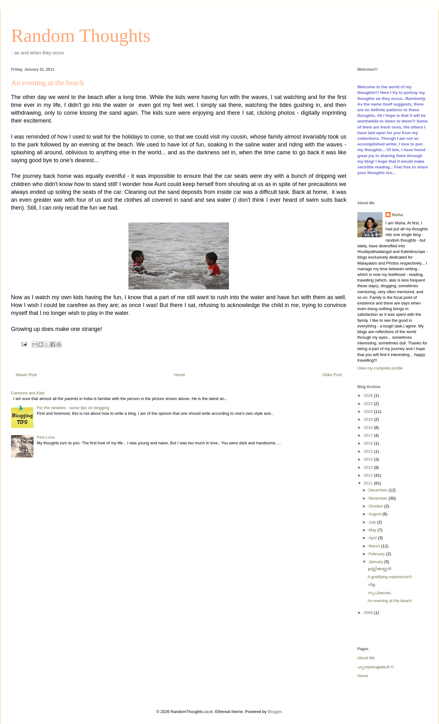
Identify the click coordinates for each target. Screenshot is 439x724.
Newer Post (26, 374)
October (376, 506)
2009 (369, 612)
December (379, 490)
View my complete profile (380, 368)
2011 (369, 483)
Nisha (397, 214)
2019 (369, 419)
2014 (369, 459)
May (373, 530)
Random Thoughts (80, 35)
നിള (371, 584)
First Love (46, 437)
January (376, 561)
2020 (369, 411)
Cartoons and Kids (28, 393)
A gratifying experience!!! (389, 576)
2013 (369, 467)
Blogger (275, 711)
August (375, 514)
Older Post (332, 374)
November (379, 498)
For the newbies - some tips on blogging (73, 407)
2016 (369, 443)
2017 (369, 435)
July (373, 522)
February (377, 553)
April (373, 537)
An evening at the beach (389, 600)
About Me (366, 657)
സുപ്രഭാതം (379, 592)
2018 (369, 427)
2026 (369, 395)
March (375, 546)
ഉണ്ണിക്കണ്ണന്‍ (379, 568)
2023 (369, 403)
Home (179, 374)
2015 (369, 451)
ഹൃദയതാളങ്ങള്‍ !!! (375, 667)
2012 (369, 475)
